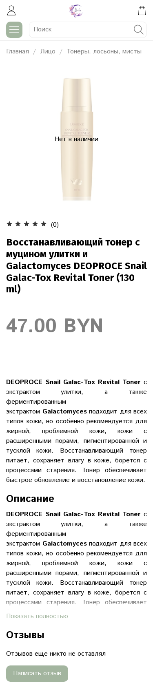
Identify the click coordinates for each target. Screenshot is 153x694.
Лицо (47, 51)
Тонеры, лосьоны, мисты (104, 51)
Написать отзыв (37, 673)
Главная (17, 51)
